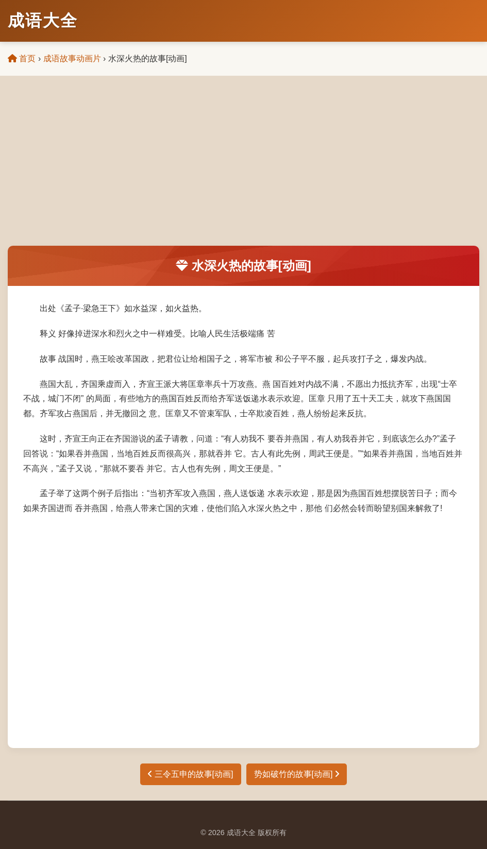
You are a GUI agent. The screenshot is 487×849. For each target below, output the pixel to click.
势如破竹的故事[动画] (296, 774)
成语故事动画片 (72, 58)
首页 (22, 58)
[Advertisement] (243, 168)
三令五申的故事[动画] (190, 774)
